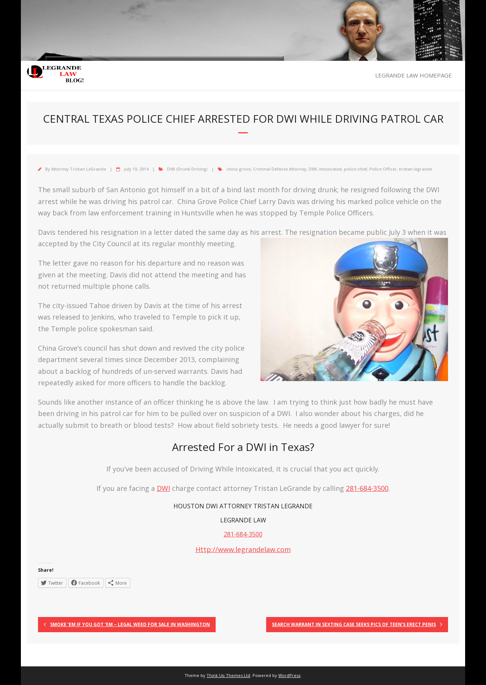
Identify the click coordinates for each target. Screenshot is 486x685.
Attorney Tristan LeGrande (78, 169)
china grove (238, 169)
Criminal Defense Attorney (279, 169)
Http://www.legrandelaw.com (243, 549)
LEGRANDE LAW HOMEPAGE (413, 75)
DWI (313, 169)
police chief (355, 169)
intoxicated (330, 169)
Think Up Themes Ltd (228, 675)
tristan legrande (415, 169)
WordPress (289, 675)
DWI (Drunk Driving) (187, 169)
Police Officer (383, 169)
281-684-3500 (367, 488)
